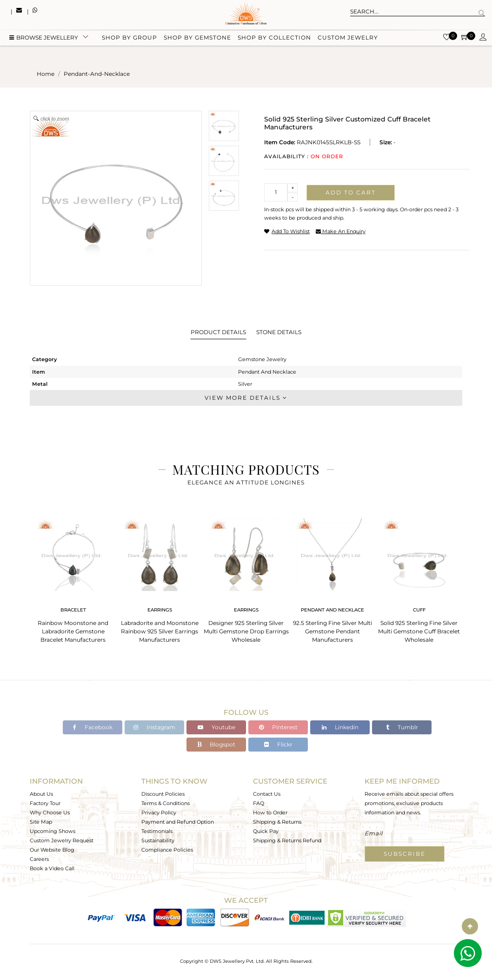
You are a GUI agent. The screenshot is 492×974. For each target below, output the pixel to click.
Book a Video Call (52, 868)
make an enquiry (341, 231)
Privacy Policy (158, 812)
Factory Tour (45, 803)
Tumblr (402, 727)
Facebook (93, 727)
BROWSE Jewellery (43, 38)
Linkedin (340, 727)
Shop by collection (274, 38)
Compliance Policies (167, 849)
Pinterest (278, 727)
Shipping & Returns (277, 822)
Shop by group (129, 38)
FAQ (258, 803)
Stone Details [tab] (278, 332)
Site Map (41, 822)
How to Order (270, 812)
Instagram (154, 727)
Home (45, 73)
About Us (41, 794)
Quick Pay (266, 831)
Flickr (278, 744)
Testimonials (157, 831)
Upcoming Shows (52, 831)
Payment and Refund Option (177, 822)
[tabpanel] (73, 577)
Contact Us (266, 794)
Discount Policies (163, 794)
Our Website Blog (52, 849)
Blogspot (216, 744)
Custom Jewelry (348, 38)
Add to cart (351, 192)
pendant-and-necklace (97, 73)
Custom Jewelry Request (61, 840)
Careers (39, 859)
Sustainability (157, 840)
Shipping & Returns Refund (287, 840)
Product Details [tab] (218, 332)
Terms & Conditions (165, 803)
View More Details (246, 397)
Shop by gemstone (197, 38)
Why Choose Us (50, 812)
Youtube (216, 727)
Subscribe (405, 853)
